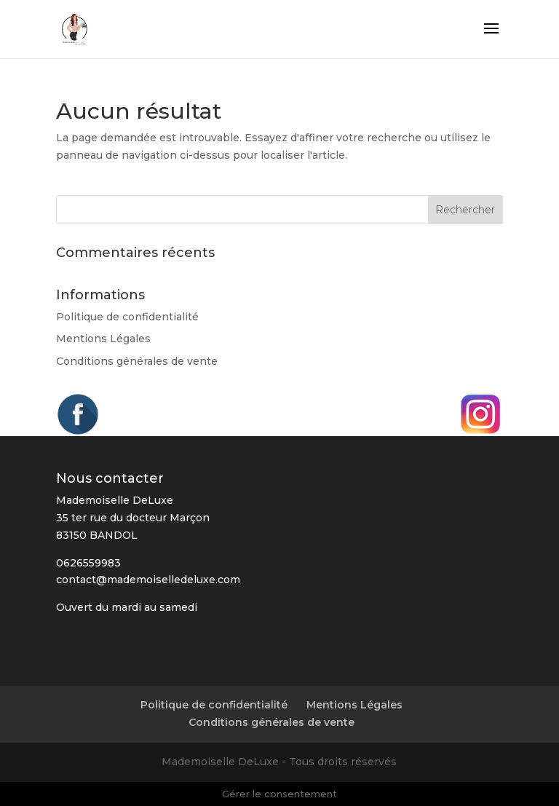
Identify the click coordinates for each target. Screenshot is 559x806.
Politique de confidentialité (127, 316)
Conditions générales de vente (137, 361)
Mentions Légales (103, 338)
